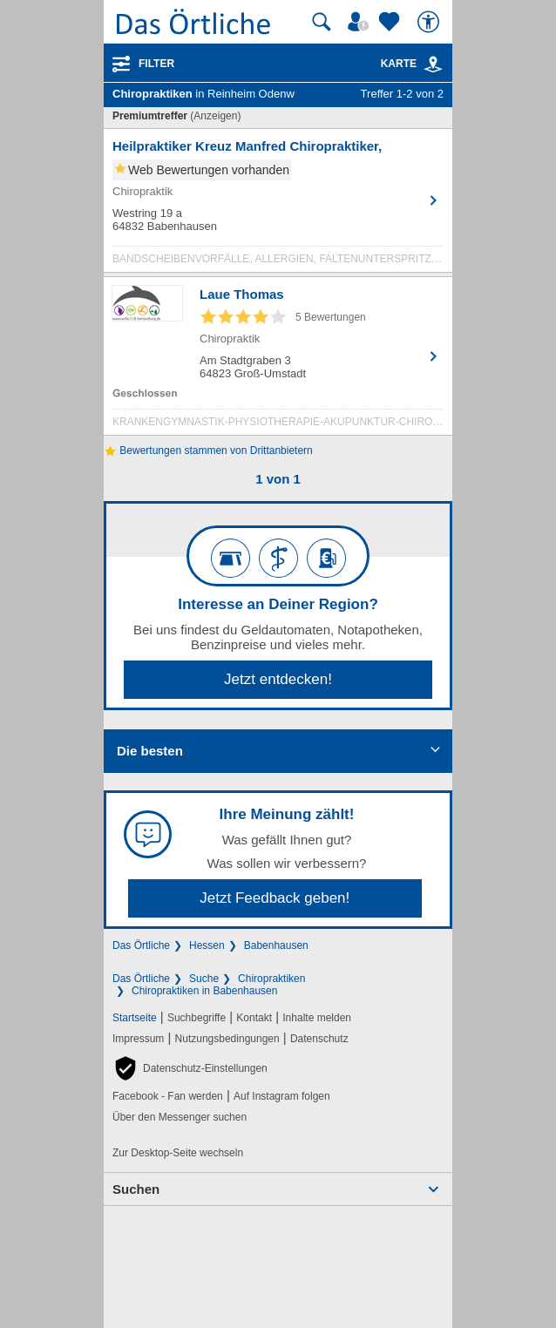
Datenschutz (319, 1039)
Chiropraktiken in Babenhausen (204, 991)
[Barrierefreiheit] (430, 22)
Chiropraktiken (271, 978)
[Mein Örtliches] (361, 22)
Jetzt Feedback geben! (274, 898)
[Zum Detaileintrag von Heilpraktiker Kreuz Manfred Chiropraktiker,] (278, 205)
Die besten (150, 750)
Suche (204, 978)
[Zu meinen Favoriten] (391, 22)
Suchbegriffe (196, 1018)
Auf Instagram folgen (282, 1096)
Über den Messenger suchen (179, 1117)
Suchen (135, 1189)
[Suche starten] (322, 22)
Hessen (207, 945)
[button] (190, 1068)
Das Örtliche (141, 945)
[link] (433, 64)
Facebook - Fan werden (167, 1096)
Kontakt (254, 1018)
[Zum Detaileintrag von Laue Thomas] (278, 360)
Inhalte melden (316, 1018)
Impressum (138, 1039)
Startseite (134, 1018)
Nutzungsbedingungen (227, 1039)
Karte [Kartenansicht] (412, 64)
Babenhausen (276, 945)
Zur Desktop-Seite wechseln (177, 1153)
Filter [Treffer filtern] (156, 64)
